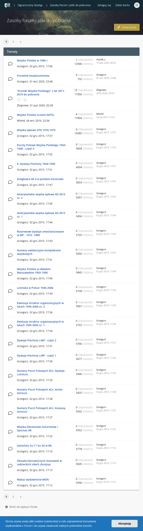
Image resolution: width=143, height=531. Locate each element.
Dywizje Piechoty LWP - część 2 (36, 340)
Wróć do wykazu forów (21, 507)
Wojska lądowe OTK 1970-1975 (36, 130)
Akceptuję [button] (124, 523)
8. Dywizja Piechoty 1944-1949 (36, 164)
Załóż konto (122, 5)
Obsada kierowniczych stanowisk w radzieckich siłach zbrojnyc (39, 462)
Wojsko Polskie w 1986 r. (32, 60)
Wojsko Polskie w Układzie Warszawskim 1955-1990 (33, 270)
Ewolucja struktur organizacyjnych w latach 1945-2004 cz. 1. (40, 323)
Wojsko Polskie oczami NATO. (36, 115)
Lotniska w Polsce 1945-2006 (35, 288)
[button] (93, 526)
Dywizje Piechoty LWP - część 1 (36, 355)
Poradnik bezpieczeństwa (33, 75)
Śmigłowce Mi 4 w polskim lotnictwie (40, 179)
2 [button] (13, 41)
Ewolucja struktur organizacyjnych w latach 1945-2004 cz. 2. (40, 304)
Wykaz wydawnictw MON (33, 479)
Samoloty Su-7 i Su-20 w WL (34, 445)
